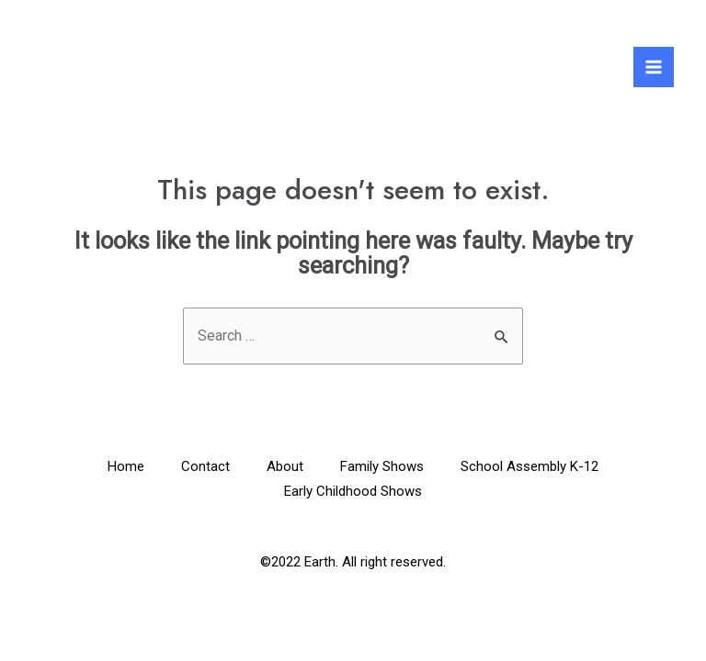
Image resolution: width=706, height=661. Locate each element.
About (285, 466)
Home (126, 466)
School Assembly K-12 (529, 466)
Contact (205, 466)
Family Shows (382, 466)
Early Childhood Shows (353, 491)
